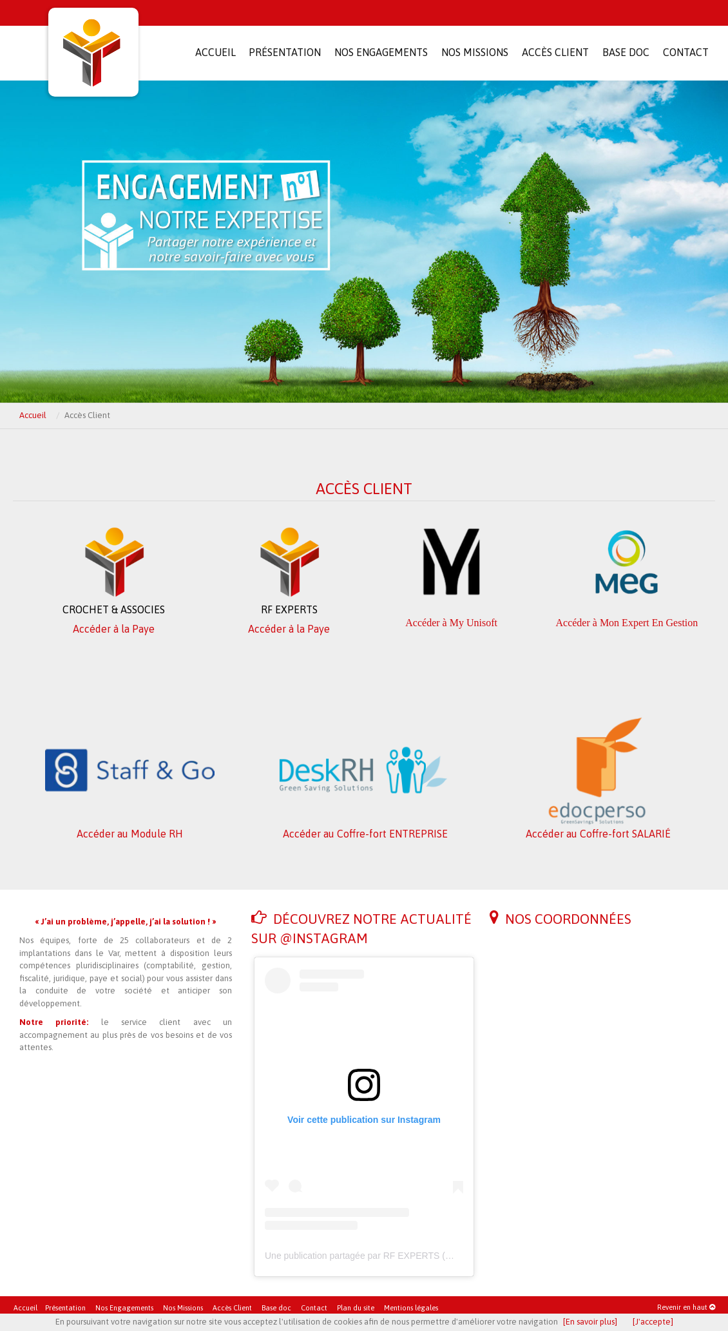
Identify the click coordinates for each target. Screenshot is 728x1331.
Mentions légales (411, 1308)
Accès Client (232, 1308)
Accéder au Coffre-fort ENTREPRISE (365, 833)
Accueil (32, 415)
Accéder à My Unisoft (451, 622)
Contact (314, 1308)
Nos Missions (183, 1308)
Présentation (65, 1308)
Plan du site (355, 1308)
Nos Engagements (124, 1308)
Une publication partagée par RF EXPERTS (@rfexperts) (378, 1255)
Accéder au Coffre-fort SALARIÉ (598, 833)
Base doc (276, 1308)
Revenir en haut (686, 1307)
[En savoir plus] (590, 1321)
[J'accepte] (653, 1321)
